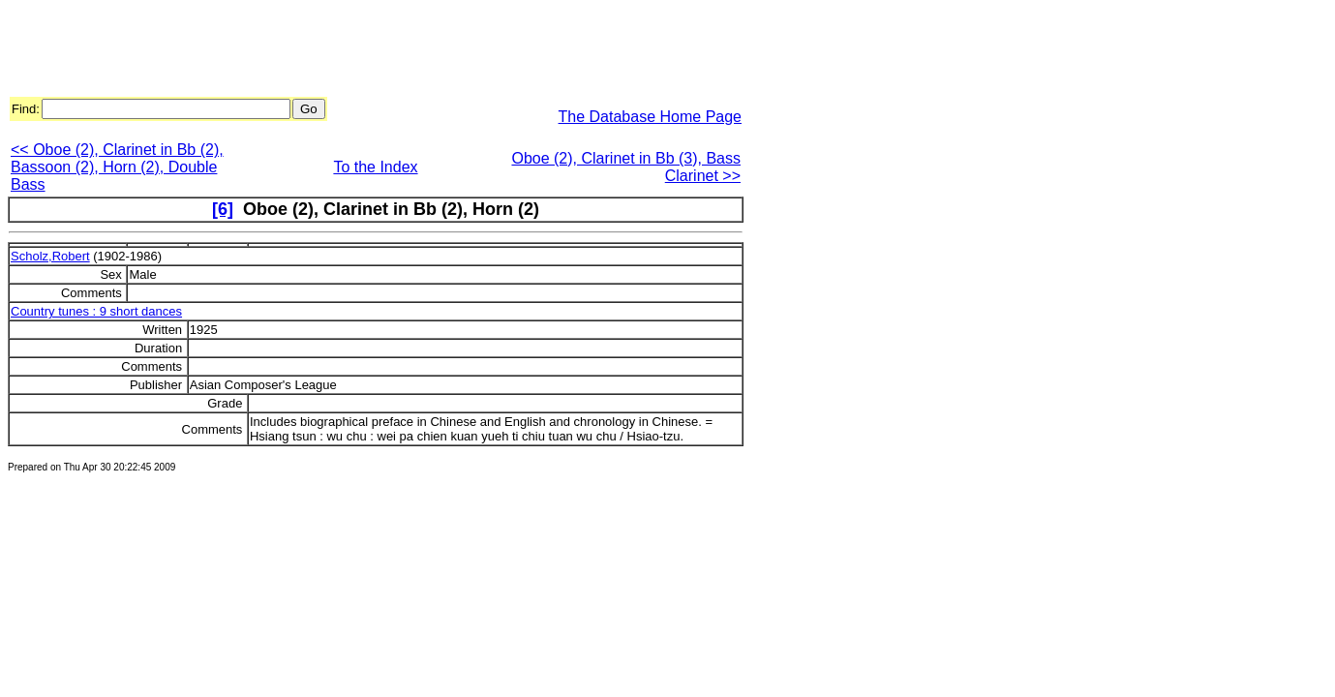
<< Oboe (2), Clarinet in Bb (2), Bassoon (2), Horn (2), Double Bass (117, 167)
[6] (222, 209)
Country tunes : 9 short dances (96, 311)
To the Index (375, 167)
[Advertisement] (360, 51)
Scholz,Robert (50, 256)
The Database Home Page (650, 116)
